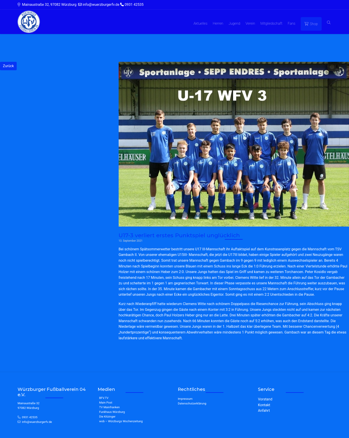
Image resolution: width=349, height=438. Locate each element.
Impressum (185, 398)
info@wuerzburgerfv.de (37, 422)
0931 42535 (30, 417)
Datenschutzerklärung (192, 403)
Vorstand (265, 399)
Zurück (8, 66)
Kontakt (264, 405)
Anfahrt (264, 410)
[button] (329, 22)
